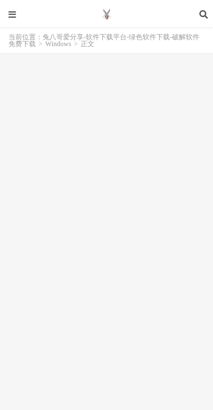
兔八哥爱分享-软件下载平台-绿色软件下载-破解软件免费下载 (106, 14)
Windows (58, 44)
